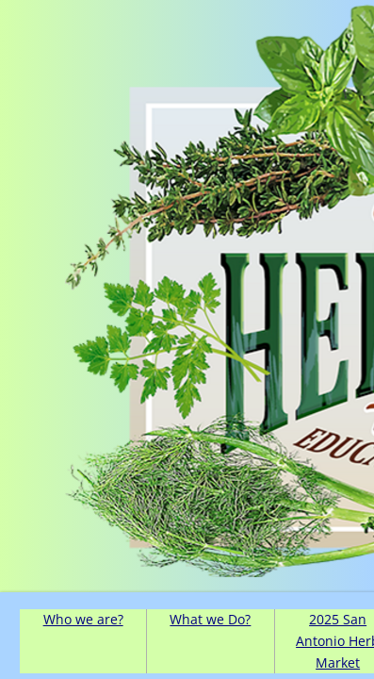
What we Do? (210, 619)
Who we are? (83, 619)
